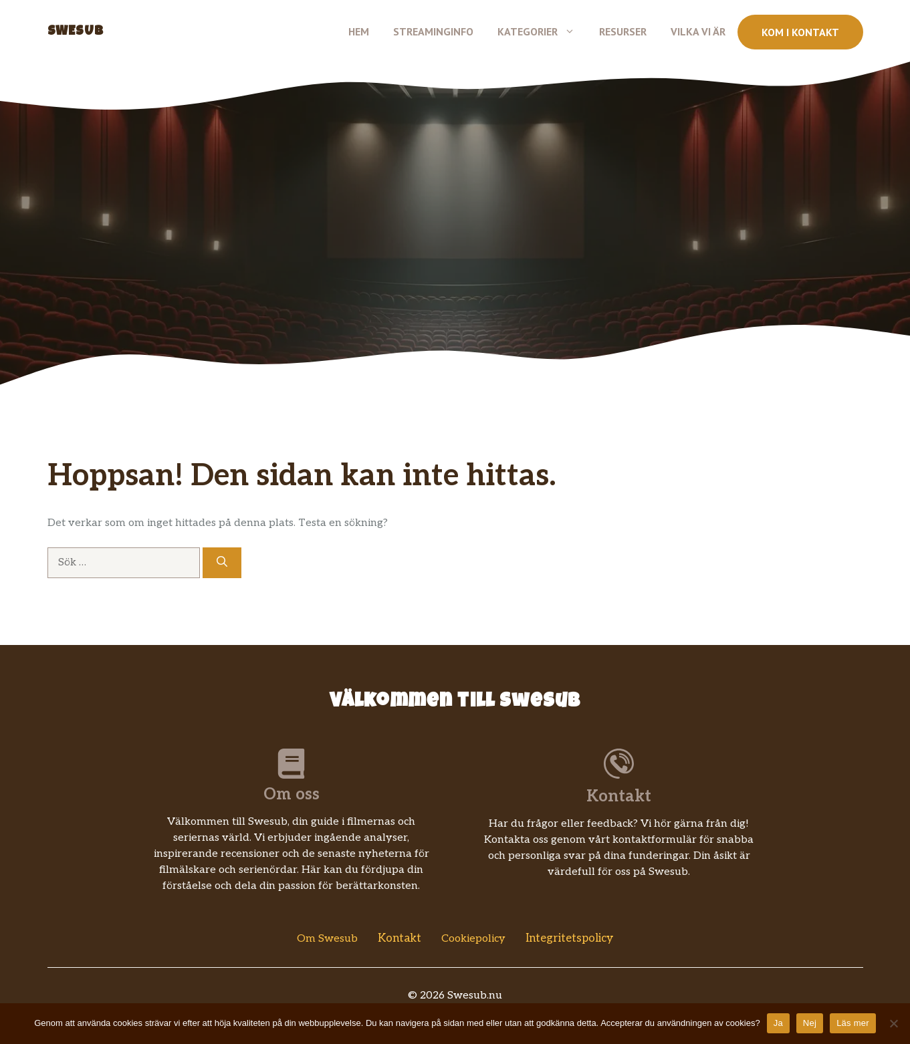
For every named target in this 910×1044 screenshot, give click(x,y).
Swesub (75, 32)
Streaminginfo (433, 31)
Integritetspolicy (569, 938)
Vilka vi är (698, 31)
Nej (809, 1023)
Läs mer (852, 1023)
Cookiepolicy (473, 938)
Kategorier (542, 31)
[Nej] (893, 1023)
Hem (358, 31)
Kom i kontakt (800, 32)
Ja (778, 1023)
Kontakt (399, 938)
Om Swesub (327, 938)
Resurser (623, 31)
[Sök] (222, 562)
